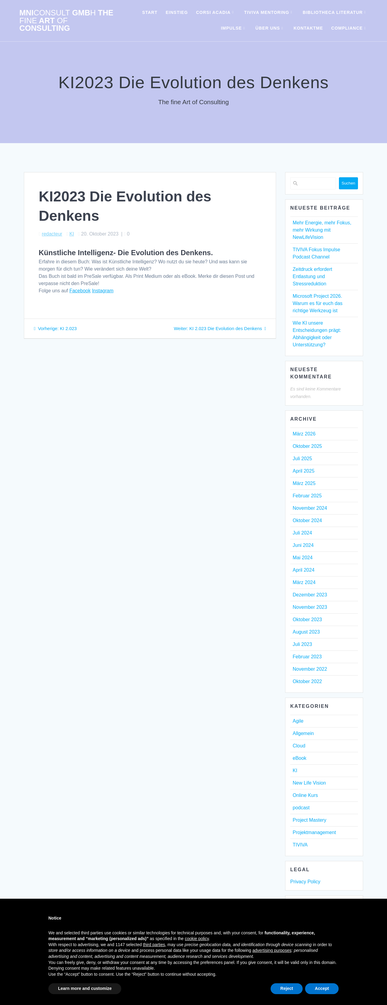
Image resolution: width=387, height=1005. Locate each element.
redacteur (52, 233)
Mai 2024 (303, 557)
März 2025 (304, 483)
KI (72, 233)
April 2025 (303, 471)
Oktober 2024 (307, 520)
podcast (301, 807)
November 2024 (310, 508)
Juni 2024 (303, 545)
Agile (298, 721)
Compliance (347, 28)
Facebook (79, 290)
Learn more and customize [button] (85, 988)
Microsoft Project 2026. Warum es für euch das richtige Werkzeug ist (318, 303)
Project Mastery (309, 820)
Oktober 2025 (307, 446)
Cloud (299, 745)
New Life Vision (309, 782)
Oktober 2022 (307, 681)
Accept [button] (322, 988)
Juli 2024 (302, 532)
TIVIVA (300, 844)
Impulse (231, 28)
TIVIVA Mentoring (266, 12)
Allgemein (303, 733)
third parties (154, 944)
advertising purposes (271, 950)
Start (150, 12)
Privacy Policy (305, 881)
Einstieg (177, 12)
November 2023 (310, 607)
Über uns (267, 28)
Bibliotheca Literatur (333, 12)
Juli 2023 (302, 644)
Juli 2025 (302, 458)
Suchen (348, 183)
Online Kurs (305, 795)
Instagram (102, 290)
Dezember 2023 (310, 594)
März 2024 (304, 582)
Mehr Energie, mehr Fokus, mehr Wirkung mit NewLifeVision (322, 230)
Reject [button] (286, 988)
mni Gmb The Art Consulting (66, 20)
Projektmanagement (314, 832)
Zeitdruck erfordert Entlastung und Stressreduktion (312, 276)
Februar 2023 (307, 656)
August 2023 (306, 631)
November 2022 (310, 669)
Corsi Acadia (213, 12)
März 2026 (304, 433)
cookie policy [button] (197, 938)
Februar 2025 (307, 495)
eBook (299, 758)
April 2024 (303, 570)
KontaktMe (308, 28)
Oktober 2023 (307, 619)
